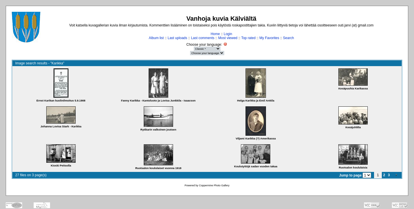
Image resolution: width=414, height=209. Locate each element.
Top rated (248, 38)
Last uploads (177, 38)
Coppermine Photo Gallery (214, 185)
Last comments (202, 38)
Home (215, 34)
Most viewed (227, 38)
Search (288, 38)
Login (228, 34)
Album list (156, 38)
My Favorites (269, 38)
